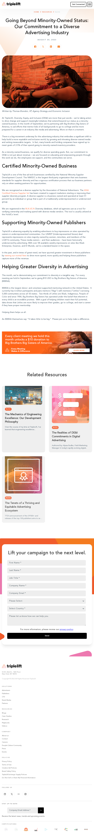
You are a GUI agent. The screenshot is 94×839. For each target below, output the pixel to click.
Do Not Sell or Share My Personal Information (18, 778)
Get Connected (78, 4)
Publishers (5, 693)
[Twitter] (12, 794)
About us (5, 735)
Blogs (4, 713)
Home (36, 12)
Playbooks (5, 723)
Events (4, 752)
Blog (57, 12)
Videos (4, 726)
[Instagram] (25, 794)
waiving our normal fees (15, 256)
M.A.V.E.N (30, 209)
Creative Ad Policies (9, 768)
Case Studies (7, 716)
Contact (5, 739)
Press (4, 748)
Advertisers (6, 690)
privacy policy (66, 630)
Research (5, 719)
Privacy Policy (7, 761)
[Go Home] (11, 4)
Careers (5, 742)
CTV (3, 697)
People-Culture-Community (12, 745)
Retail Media (6, 700)
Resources (47, 12)
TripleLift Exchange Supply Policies (14, 774)
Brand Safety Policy (9, 771)
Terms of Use (7, 765)
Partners (5, 703)
